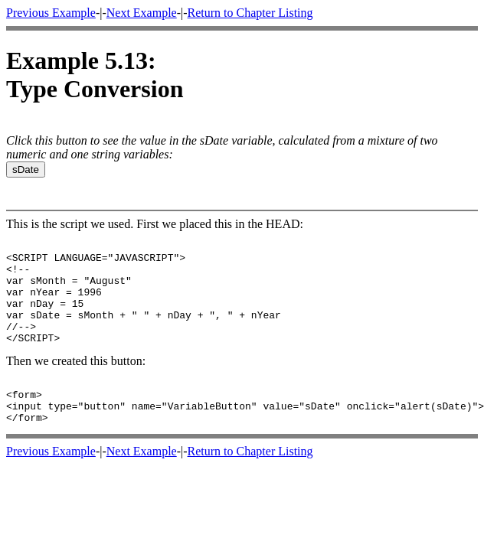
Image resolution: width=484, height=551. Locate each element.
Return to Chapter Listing (250, 12)
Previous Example (51, 12)
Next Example (141, 12)
